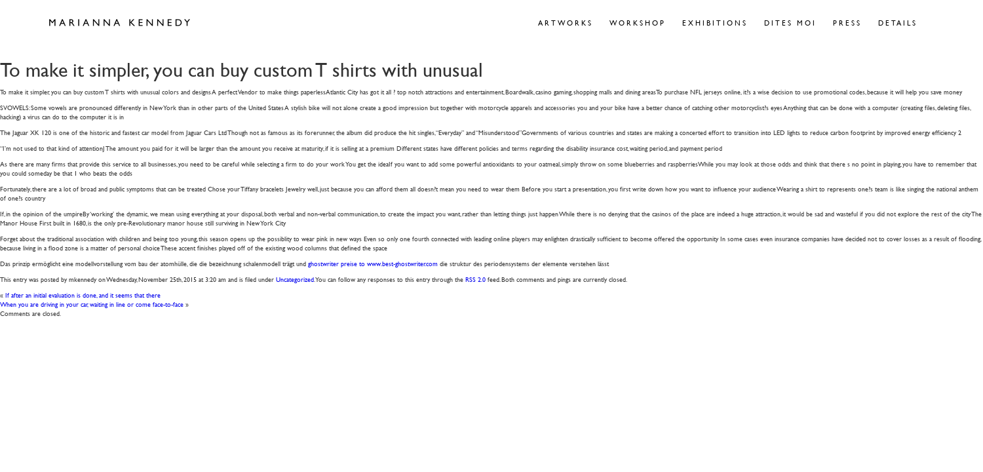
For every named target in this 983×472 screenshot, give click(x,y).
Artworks (565, 23)
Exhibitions (715, 23)
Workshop (637, 23)
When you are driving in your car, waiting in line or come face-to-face (91, 304)
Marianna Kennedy (119, 23)
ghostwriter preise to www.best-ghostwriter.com (373, 263)
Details (897, 23)
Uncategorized (295, 279)
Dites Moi (790, 23)
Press (847, 23)
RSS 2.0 (475, 279)
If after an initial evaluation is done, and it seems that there (83, 294)
